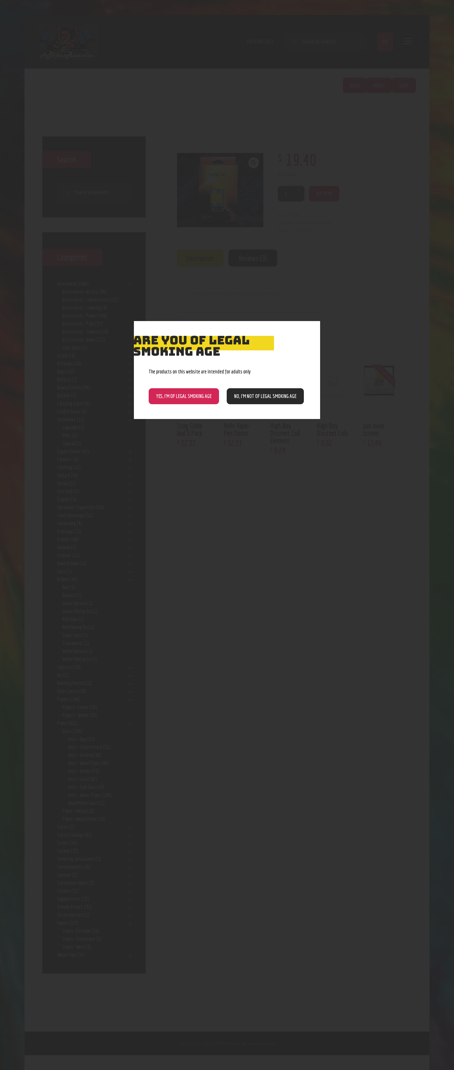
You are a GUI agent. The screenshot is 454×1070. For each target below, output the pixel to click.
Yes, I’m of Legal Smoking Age (184, 396)
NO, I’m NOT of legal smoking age (265, 396)
